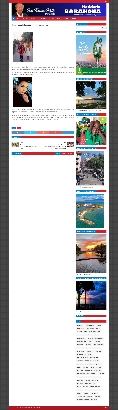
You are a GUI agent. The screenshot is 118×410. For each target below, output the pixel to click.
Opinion (66, 18)
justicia (98, 364)
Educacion (80, 344)
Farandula (90, 351)
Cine (85, 331)
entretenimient (82, 348)
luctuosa (85, 367)
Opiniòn (101, 373)
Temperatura (81, 396)
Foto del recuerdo (82, 357)
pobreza (90, 377)
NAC (100, 367)
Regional (25, 18)
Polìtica (87, 380)
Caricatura (80, 328)
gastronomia (94, 357)
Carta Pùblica (90, 328)
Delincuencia (81, 338)
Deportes (90, 338)
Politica (51, 18)
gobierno (80, 361)
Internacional (42, 18)
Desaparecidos (81, 341)
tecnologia (94, 393)
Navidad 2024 (97, 370)
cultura (79, 335)
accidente (80, 325)
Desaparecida (99, 338)
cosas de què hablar (94, 331)
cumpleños (87, 335)
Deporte (59, 18)
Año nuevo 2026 (90, 325)
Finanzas (80, 354)
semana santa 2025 (82, 386)
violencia (94, 399)
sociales (79, 390)
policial (97, 377)
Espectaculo (80, 351)
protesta (95, 380)
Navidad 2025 (81, 373)
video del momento (83, 399)
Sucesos (86, 393)
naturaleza (88, 370)
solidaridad (96, 390)
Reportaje (88, 383)
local (19, 128)
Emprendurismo (98, 344)
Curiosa (95, 335)
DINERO (90, 341)
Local (18, 18)
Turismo (97, 396)
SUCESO (79, 393)
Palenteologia (81, 377)
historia (88, 361)
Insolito (80, 364)
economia (97, 341)
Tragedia (89, 396)
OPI (88, 373)
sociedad (87, 390)
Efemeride (88, 344)
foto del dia (88, 354)
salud (94, 383)
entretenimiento (94, 348)
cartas (98, 328)
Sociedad (73, 18)
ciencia (79, 331)
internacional (89, 364)
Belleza (99, 325)
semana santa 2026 (95, 386)
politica (80, 380)
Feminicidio (98, 351)
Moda (92, 367)
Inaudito (96, 361)
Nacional (33, 18)
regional (80, 383)
